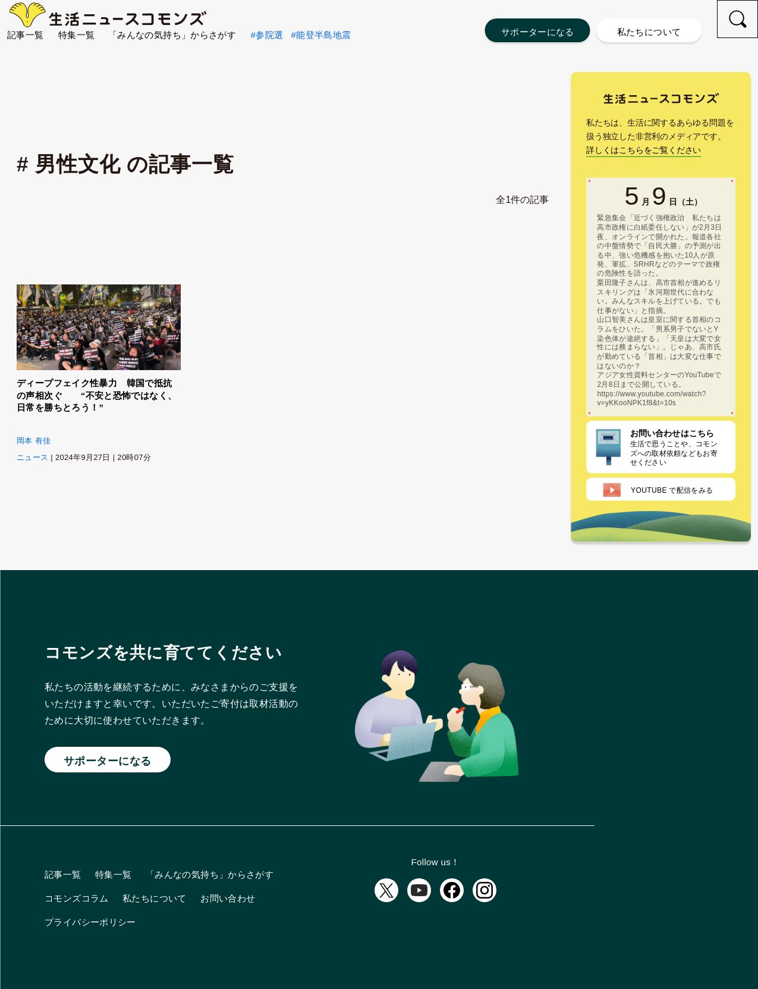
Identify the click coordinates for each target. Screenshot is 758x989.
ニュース (32, 457)
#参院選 (267, 54)
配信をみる (658, 524)
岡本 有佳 (34, 440)
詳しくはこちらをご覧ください (643, 184)
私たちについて (649, 32)
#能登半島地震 (321, 54)
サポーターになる (537, 32)
